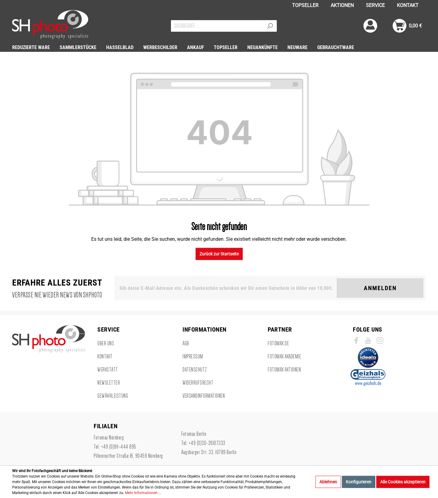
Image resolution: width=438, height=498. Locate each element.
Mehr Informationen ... (143, 493)
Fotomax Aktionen (284, 370)
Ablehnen (328, 481)
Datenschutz (194, 370)
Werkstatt (107, 370)
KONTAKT (408, 5)
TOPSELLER (305, 5)
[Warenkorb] (407, 25)
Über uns (105, 343)
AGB (185, 343)
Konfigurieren (358, 481)
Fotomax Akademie (284, 357)
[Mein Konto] (370, 25)
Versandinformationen (203, 396)
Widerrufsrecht (197, 383)
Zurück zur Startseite (219, 253)
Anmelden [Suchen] (380, 288)
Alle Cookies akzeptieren (403, 481)
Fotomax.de (278, 343)
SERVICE (375, 5)
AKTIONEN (342, 5)
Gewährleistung (112, 396)
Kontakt (105, 357)
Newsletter (108, 383)
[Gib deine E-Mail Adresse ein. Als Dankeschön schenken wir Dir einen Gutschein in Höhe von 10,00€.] (227, 288)
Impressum (192, 357)
